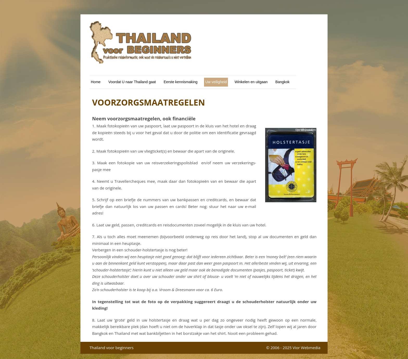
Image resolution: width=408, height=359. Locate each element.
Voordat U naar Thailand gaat (132, 82)
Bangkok (282, 82)
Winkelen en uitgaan (250, 82)
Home (95, 82)
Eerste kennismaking (180, 82)
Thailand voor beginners (111, 347)
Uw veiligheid (216, 82)
